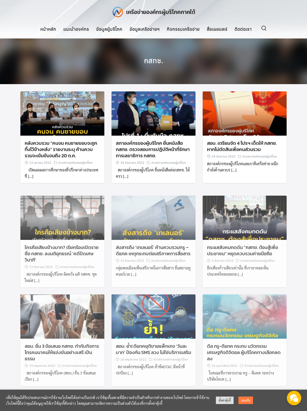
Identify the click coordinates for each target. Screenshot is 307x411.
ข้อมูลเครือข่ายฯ (144, 28)
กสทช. (153, 60)
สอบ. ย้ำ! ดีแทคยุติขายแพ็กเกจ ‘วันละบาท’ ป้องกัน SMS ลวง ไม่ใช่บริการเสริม (153, 354)
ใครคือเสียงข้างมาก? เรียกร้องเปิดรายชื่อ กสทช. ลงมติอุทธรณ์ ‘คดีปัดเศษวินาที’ (62, 258)
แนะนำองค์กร (76, 28)
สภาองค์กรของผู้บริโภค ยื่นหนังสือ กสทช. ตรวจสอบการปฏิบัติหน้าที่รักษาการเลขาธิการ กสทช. (153, 150)
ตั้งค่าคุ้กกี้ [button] (225, 400)
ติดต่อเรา (243, 28)
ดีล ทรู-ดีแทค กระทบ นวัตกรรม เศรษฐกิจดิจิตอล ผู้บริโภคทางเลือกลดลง (244, 357)
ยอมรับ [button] (245, 400)
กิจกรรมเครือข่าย (183, 28)
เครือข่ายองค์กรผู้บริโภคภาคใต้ (160, 12)
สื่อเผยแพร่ (217, 28)
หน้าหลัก (48, 28)
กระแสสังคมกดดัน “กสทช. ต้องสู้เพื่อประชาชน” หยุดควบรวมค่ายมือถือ (242, 255)
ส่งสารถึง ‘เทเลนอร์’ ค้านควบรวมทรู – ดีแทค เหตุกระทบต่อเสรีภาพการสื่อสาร (153, 255)
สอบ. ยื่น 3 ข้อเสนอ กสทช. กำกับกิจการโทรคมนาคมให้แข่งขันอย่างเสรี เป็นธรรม (62, 357)
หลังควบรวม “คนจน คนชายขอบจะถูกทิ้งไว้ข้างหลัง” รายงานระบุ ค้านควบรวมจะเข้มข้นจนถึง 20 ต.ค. (61, 150)
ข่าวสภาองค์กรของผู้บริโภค (75, 163)
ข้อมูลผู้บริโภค (109, 28)
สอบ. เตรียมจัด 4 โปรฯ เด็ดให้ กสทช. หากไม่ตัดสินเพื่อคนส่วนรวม (242, 147)
